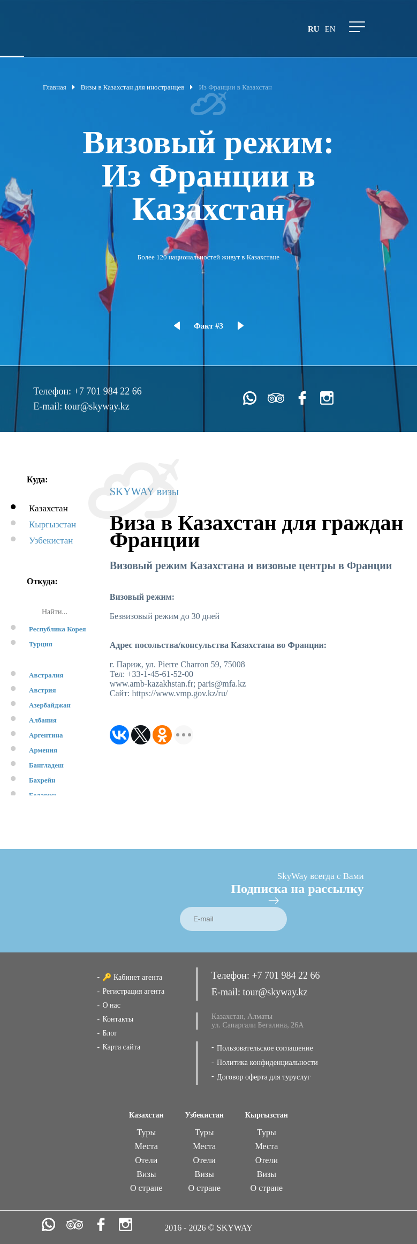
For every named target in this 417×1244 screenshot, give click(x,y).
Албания (43, 720)
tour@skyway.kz (97, 406)
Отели (146, 1160)
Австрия (42, 690)
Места (146, 1146)
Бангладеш (46, 765)
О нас (111, 1005)
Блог (109, 1033)
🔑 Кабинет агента (132, 977)
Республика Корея (57, 629)
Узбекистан (51, 540)
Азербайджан (50, 705)
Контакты (117, 1019)
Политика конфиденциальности (267, 1063)
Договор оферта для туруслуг (263, 1077)
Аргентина (46, 735)
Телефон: (53, 391)
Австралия (46, 675)
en (330, 29)
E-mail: (48, 406)
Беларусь (43, 795)
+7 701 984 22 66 (108, 391)
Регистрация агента (133, 991)
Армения (43, 750)
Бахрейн (42, 780)
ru (314, 29)
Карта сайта (121, 1047)
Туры (146, 1132)
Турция (40, 644)
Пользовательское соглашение (265, 1048)
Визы (146, 1174)
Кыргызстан (52, 524)
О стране (146, 1188)
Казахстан (48, 508)
